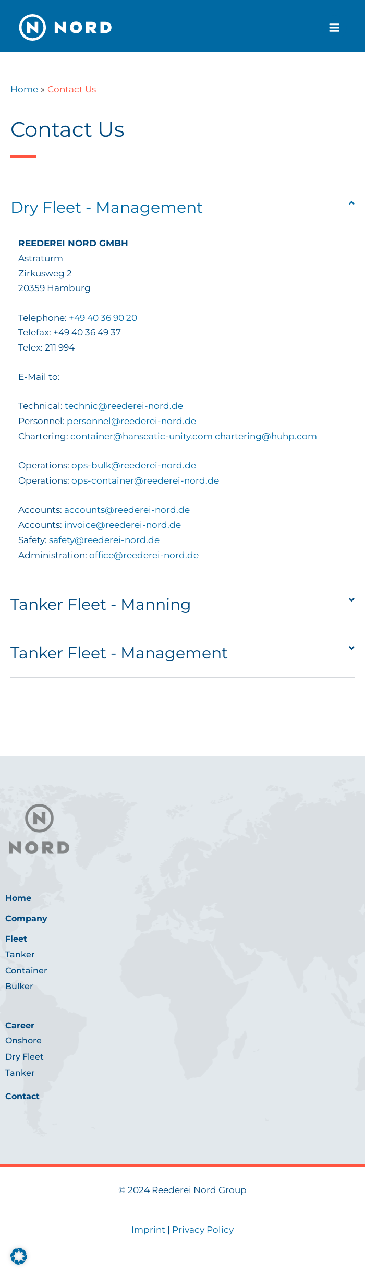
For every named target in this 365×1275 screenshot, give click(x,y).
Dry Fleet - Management (106, 207)
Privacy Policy (203, 1229)
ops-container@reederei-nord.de (145, 480)
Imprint (148, 1229)
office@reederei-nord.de (144, 555)
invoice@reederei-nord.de (122, 525)
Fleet (16, 939)
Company (26, 918)
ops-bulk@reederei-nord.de (133, 465)
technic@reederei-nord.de (124, 406)
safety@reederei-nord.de (103, 540)
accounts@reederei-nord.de (127, 509)
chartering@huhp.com (266, 436)
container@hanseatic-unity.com (141, 436)
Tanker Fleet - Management (119, 653)
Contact (22, 1096)
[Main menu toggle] (334, 27)
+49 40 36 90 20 (103, 317)
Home (18, 898)
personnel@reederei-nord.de (131, 421)
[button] (182, 208)
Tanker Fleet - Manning (100, 604)
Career (19, 1025)
